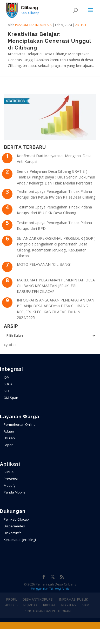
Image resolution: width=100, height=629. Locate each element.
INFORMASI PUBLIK (73, 599)
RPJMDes (30, 605)
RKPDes (49, 605)
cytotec (10, 344)
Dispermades (14, 526)
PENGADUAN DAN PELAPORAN (47, 611)
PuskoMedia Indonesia (33, 25)
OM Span (11, 397)
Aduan (9, 431)
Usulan (9, 438)
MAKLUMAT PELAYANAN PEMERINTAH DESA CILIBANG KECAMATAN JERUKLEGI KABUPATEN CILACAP (56, 286)
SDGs (8, 384)
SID (6, 390)
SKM (85, 605)
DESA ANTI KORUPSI (38, 599)
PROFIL (11, 599)
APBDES (11, 605)
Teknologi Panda (59, 588)
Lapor (8, 444)
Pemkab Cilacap (16, 519)
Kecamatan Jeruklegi (20, 539)
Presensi (11, 478)
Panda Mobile (14, 492)
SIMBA (9, 472)
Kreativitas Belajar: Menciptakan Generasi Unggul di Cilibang (49, 41)
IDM (7, 377)
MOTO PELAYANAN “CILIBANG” (44, 264)
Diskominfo (13, 533)
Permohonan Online (20, 424)
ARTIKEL (81, 25)
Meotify (10, 485)
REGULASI (69, 605)
